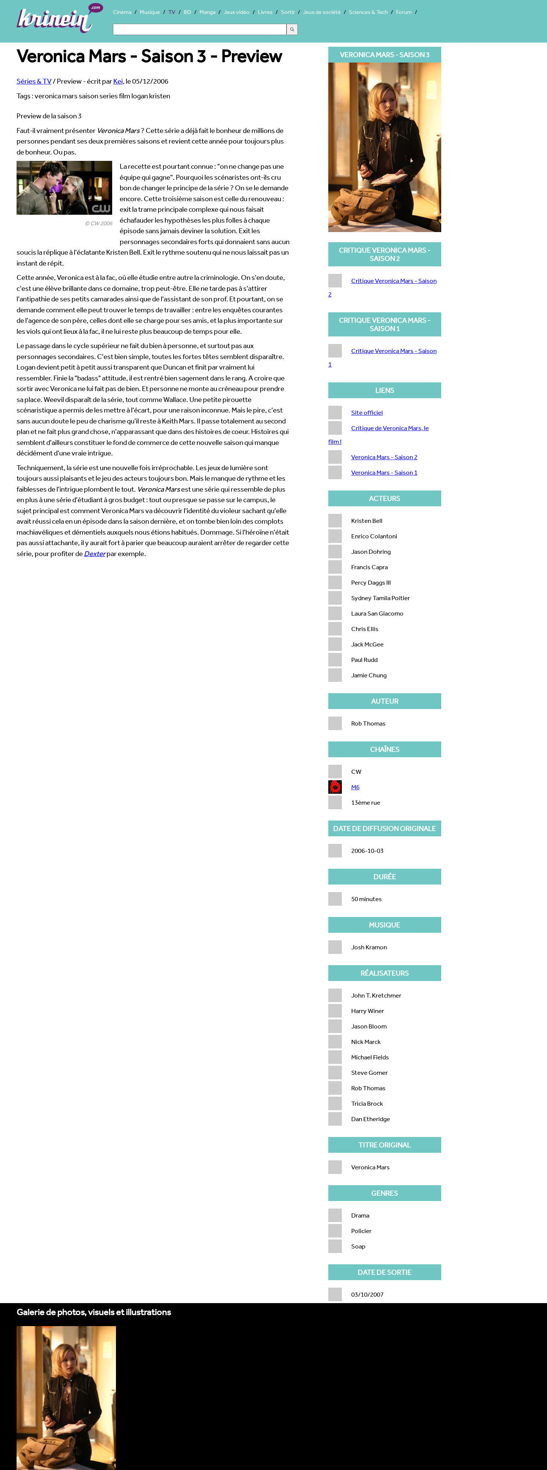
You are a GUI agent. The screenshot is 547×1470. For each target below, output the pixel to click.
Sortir (288, 11)
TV (171, 11)
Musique (150, 11)
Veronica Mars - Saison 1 (384, 472)
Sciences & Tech (368, 11)
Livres (265, 11)
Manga (207, 11)
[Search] (199, 29)
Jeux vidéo (237, 11)
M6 (355, 787)
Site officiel (367, 412)
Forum (404, 11)
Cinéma (122, 11)
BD (187, 11)
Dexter (94, 553)
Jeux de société (322, 11)
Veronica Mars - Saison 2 (384, 457)
